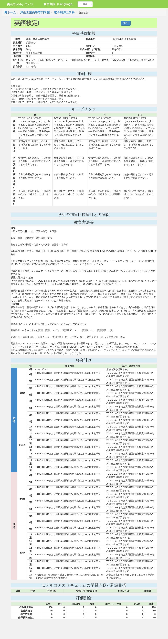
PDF (126, 23)
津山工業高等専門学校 (35, 12)
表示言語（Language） (59, 4)
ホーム (10, 12)
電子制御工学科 (64, 12)
